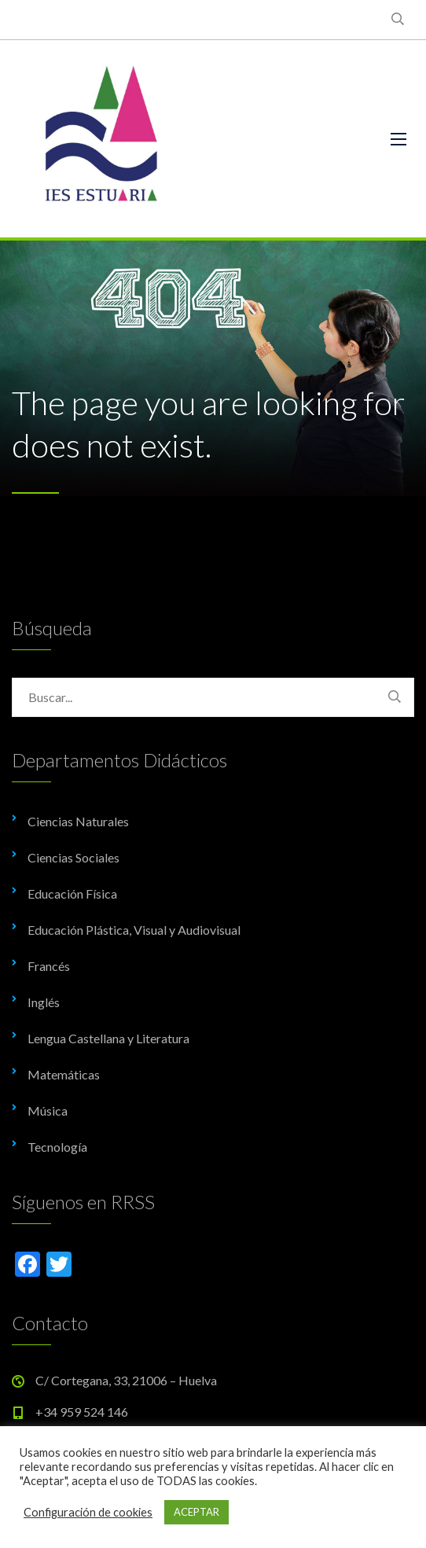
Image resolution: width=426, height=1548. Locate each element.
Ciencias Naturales (78, 821)
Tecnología (57, 1146)
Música (48, 1110)
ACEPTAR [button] (196, 1512)
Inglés (44, 1002)
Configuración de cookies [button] (88, 1512)
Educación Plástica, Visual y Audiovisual (134, 929)
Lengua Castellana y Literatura (108, 1038)
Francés (49, 965)
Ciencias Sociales (73, 857)
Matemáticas (64, 1074)
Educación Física (72, 893)
